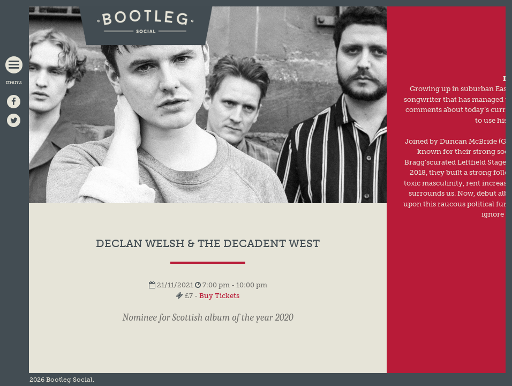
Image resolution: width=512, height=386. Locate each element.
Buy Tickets (219, 296)
